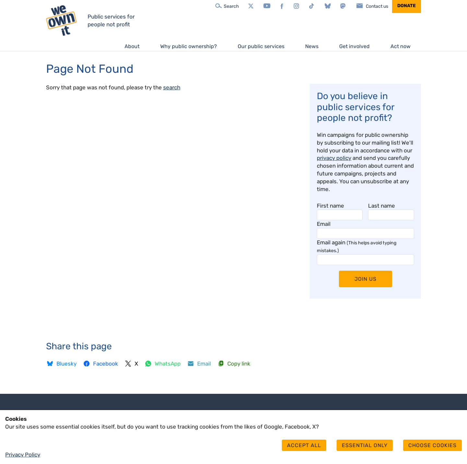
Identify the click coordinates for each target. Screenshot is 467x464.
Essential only (365, 445)
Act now (400, 46)
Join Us (365, 279)
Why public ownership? (188, 46)
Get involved (354, 46)
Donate (406, 5)
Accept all (304, 445)
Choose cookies (432, 445)
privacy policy (334, 158)
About (132, 46)
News (311, 46)
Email (323, 224)
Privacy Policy (22, 454)
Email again (356, 246)
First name (330, 205)
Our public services (261, 46)
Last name (381, 205)
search (171, 87)
